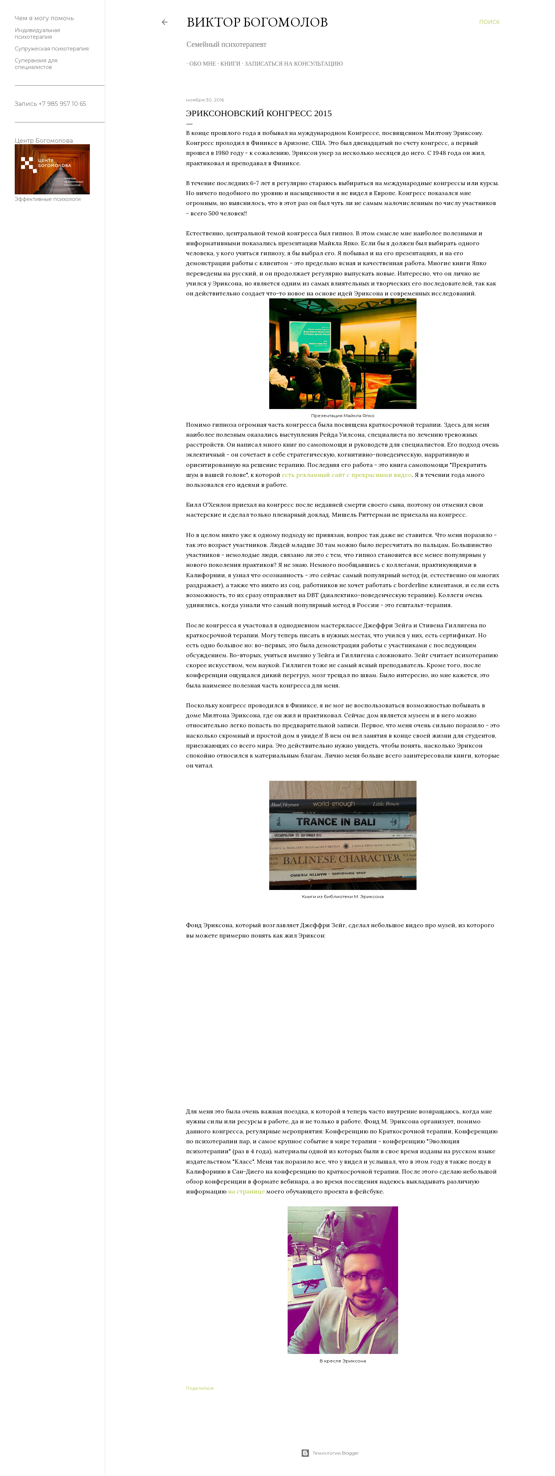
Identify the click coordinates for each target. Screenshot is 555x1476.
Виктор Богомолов (257, 22)
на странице (246, 1191)
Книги (227, 63)
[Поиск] (489, 22)
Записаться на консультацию (291, 63)
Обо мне (200, 63)
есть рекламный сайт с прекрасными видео (347, 474)
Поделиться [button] (200, 1388)
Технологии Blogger (330, 1453)
